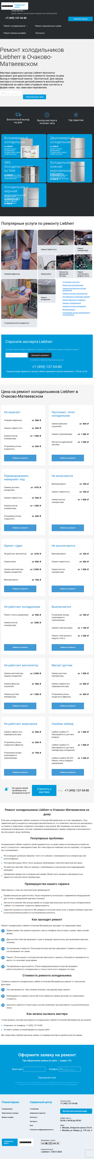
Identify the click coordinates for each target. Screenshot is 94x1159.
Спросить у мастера (44, 791)
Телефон (53, 1069)
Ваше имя (17, 1069)
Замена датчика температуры (75, 294)
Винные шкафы (9, 1117)
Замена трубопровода (72, 303)
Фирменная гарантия (40, 1113)
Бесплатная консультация (75, 1111)
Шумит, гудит (13, 546)
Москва (20, 11)
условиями (72, 1084)
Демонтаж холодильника (73, 285)
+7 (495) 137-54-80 (14, 18)
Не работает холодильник (22, 607)
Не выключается (63, 546)
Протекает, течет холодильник (63, 414)
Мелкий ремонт (69, 310)
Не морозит (12, 412)
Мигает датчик (62, 665)
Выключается (61, 607)
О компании (35, 1109)
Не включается (62, 476)
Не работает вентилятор (21, 665)
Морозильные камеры (12, 1113)
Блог (32, 1125)
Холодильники (8, 1109)
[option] (18, 118)
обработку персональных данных (52, 360)
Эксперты (34, 1121)
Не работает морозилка (20, 724)
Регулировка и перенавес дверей (76, 297)
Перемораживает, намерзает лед (16, 477)
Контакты (34, 1117)
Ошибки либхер (62, 724)
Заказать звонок (80, 18)
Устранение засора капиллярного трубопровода (76, 314)
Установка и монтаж (71, 282)
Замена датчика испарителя (74, 306)
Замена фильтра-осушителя (74, 300)
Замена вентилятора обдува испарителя (74, 289)
